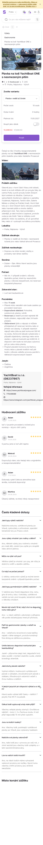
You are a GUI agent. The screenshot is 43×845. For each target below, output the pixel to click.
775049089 (10, 394)
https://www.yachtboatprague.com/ (20, 390)
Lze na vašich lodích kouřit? (13, 755)
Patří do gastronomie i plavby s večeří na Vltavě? (19, 626)
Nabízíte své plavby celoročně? (15, 737)
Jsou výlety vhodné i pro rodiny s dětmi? (19, 538)
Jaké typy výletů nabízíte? (13, 520)
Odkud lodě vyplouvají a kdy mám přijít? (18, 704)
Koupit (21, 138)
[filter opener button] (37, 19)
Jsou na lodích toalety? (11, 722)
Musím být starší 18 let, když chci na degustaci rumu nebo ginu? (21, 608)
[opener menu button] (36, 12)
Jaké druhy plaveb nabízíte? (13, 666)
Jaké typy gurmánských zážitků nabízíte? (19, 587)
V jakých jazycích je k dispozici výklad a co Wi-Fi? (21, 687)
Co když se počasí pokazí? (13, 571)
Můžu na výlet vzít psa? (11, 556)
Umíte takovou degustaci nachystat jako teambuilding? (19, 646)
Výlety (7, 33)
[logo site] (4, 12)
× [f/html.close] (40, 4)
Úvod (6, 27)
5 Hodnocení (13, 82)
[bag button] (29, 12)
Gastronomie (9, 37)
